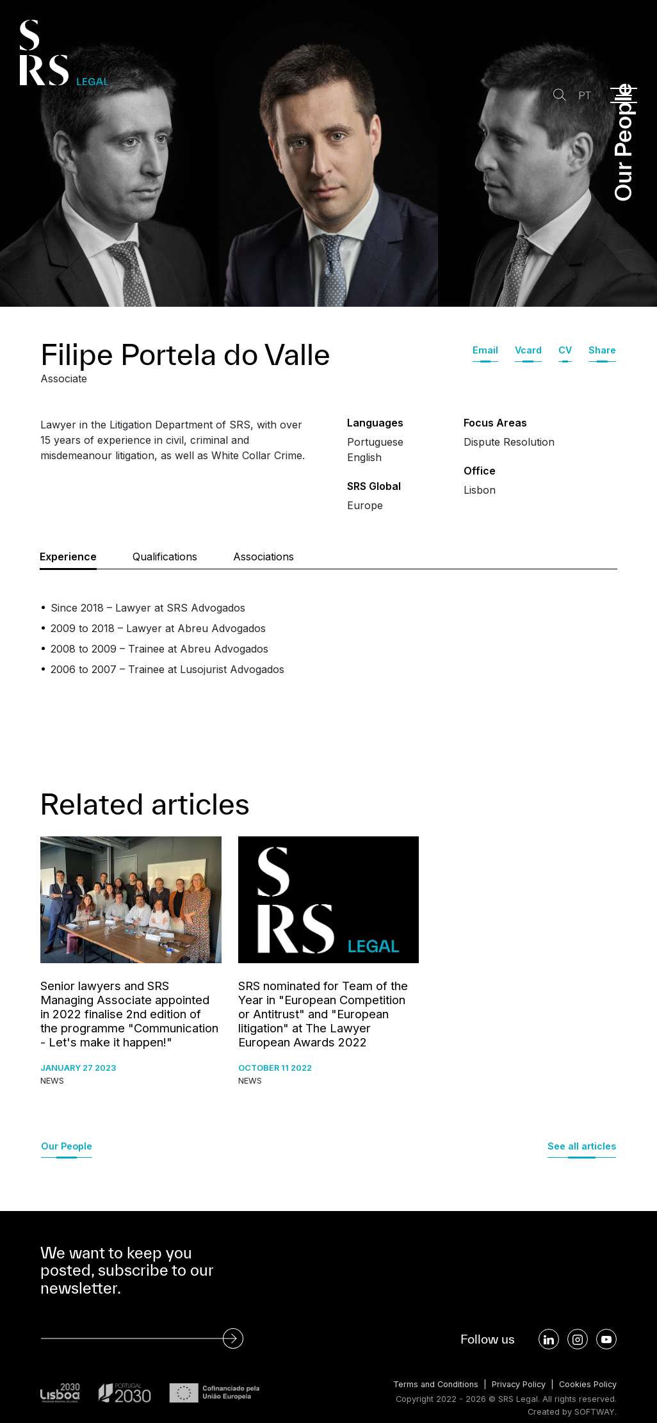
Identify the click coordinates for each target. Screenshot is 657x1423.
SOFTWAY (594, 1412)
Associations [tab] (263, 556)
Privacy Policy (517, 1384)
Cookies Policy (587, 1384)
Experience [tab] (68, 556)
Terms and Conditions (433, 1384)
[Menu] (623, 95)
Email (485, 350)
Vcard (528, 350)
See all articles (582, 1146)
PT (584, 96)
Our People (66, 1146)
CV (565, 350)
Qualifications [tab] (165, 556)
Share (602, 350)
